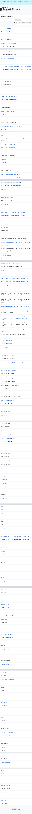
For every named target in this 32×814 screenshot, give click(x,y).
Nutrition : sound (4, 222)
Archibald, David (4, 750)
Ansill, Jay (3, 719)
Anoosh (2, 712)
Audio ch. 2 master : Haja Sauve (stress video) (11, 184)
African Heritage (4, 546)
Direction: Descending (26, 22)
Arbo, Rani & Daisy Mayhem (7, 735)
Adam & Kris (3, 523)
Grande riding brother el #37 (7, 199)
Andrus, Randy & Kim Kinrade (7, 682)
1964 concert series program (7, 357)
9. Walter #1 (3, 162)
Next (19, 809)
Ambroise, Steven (5, 606)
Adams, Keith (4, 531)
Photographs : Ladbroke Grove (7, 288)
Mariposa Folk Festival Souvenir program (10, 388)
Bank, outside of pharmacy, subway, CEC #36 (10, 177)
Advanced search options (7, 16)
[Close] (30, 1)
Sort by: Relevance (16, 22)
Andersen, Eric (4, 644)
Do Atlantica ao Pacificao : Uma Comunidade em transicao (13, 237)
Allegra (2, 569)
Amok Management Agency (7, 614)
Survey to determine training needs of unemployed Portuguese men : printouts (16, 137)
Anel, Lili (2, 689)
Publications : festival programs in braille (10, 433)
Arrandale (3, 780)
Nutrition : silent (4, 229)
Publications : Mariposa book (7, 440)
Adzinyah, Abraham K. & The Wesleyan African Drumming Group (15, 538)
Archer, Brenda (4, 742)
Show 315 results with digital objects (23, 25)
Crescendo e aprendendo (6, 258)
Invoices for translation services (8, 147)
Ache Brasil (3, 493)
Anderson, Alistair (5, 652)
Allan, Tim (3, 561)
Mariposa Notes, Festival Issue (7, 403)
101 (2, 471)
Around (2, 772)
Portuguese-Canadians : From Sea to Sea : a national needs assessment (14, 333)
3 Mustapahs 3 (4, 478)
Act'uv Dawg (3, 516)
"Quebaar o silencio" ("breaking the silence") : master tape (13, 214)
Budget (2, 91)
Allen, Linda (3, 584)
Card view (17, 20)
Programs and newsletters (7, 342)
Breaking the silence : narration (8, 207)
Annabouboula (4, 704)
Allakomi (3, 554)
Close (7, 7)
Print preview (4, 20)
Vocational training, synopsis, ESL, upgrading (10, 129)
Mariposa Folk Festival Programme (8, 372)
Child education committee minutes (9, 98)
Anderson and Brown (5, 659)
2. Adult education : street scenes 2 (8, 154)
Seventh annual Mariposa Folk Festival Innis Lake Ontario (13, 365)
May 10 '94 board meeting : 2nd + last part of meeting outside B (14, 280)
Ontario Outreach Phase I (6, 36)
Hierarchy (11, 20)
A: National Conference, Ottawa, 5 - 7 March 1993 (11, 265)
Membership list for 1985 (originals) (8, 121)
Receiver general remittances (7, 58)
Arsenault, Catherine (5, 787)
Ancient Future (4, 629)
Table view (23, 20)
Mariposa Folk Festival (5, 350)
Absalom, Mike (4, 486)
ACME (2, 508)
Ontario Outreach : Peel (6, 28)
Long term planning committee (7, 114)
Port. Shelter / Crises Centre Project (8, 43)
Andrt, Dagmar (4, 674)
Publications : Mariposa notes (7, 448)
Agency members (5, 76)
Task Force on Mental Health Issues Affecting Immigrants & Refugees (16, 66)
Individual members (5, 106)
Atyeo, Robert (4, 802)
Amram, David (4, 621)
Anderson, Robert (5, 667)
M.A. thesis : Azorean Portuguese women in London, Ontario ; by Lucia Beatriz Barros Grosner (15, 309)
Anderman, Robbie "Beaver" (7, 636)
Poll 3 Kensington (5, 192)
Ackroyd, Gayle (4, 501)
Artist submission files (6, 463)
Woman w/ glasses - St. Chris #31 (8, 169)
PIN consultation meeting (6, 83)
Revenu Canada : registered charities (9, 51)
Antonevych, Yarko (5, 727)
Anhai (2, 697)
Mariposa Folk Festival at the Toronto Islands (10, 395)
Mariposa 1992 (4, 418)
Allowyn (2, 599)
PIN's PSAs (3, 273)
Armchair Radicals (5, 757)
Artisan (2, 795)
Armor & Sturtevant (5, 765)
